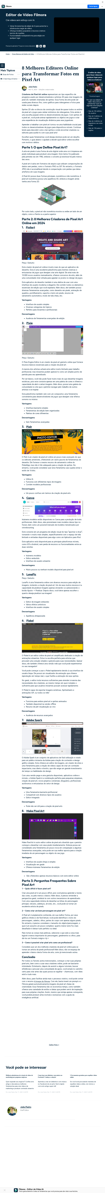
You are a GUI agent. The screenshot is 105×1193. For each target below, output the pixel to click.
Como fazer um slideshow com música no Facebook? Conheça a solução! (50, 1076)
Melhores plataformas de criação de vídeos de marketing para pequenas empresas (19, 1076)
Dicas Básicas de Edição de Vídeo (23, 54)
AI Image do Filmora (42, 981)
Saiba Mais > (54, 1045)
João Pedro (33, 86)
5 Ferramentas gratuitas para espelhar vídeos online (81, 1076)
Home (8, 54)
